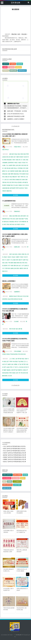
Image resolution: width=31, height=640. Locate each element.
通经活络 (16, 265)
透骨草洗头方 (22, 70)
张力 (6, 271)
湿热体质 (18, 67)
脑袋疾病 (16, 211)
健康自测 (10, 116)
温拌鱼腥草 (13, 188)
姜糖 (6, 188)
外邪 (22, 224)
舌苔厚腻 (20, 168)
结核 (20, 218)
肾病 (18, 296)
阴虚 (16, 361)
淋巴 (5, 224)
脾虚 (22, 361)
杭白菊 (26, 171)
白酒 (12, 370)
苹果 (27, 154)
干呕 (9, 262)
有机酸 (8, 185)
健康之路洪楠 (7, 488)
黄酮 (7, 191)
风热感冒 (9, 159)
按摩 (12, 168)
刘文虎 (25, 296)
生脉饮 (4, 354)
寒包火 (7, 149)
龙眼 (9, 174)
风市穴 (26, 257)
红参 (12, 364)
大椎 (5, 168)
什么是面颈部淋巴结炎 (9, 201)
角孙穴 (10, 257)
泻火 (6, 171)
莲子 (8, 361)
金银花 (4, 157)
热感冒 (17, 171)
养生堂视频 (17, 351)
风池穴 (24, 162)
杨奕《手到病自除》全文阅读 (19, 111)
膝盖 (20, 171)
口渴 (5, 179)
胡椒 (6, 176)
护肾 (11, 367)
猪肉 (12, 157)
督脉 (17, 159)
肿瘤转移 (23, 221)
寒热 (10, 191)
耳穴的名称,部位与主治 (17, 113)
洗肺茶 (5, 67)
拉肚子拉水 (16, 103)
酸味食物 (4, 375)
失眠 (13, 358)
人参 (16, 358)
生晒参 (15, 364)
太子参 (19, 364)
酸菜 (5, 370)
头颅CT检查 (17, 485)
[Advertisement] (15, 22)
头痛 (13, 216)
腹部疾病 (10, 103)
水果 (23, 182)
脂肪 (22, 218)
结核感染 (11, 221)
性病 (19, 299)
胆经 (17, 260)
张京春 (21, 367)
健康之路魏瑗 (17, 474)
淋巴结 (16, 221)
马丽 (16, 329)
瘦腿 (15, 262)
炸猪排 (18, 224)
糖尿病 (11, 296)
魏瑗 (4, 481)
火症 (9, 375)
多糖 (23, 179)
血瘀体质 (5, 64)
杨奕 (9, 111)
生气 (23, 265)
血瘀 (17, 218)
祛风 (17, 165)
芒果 (20, 174)
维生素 (8, 168)
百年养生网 (15, 3)
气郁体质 (11, 67)
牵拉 (26, 262)
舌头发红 (15, 185)
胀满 (26, 265)
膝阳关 (21, 268)
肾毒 (13, 179)
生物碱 (17, 179)
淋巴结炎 (12, 224)
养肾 (10, 373)
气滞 (20, 221)
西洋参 (19, 358)
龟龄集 (8, 370)
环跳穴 (22, 257)
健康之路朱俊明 (7, 485)
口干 (13, 367)
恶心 (26, 254)
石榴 (26, 179)
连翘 (3, 188)
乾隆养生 (20, 370)
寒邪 (25, 165)
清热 (24, 159)
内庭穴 (20, 162)
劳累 (6, 268)
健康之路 (16, 247)
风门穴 (21, 159)
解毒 (3, 171)
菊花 (24, 154)
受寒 (12, 182)
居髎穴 (18, 257)
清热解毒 (4, 162)
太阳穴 (8, 260)
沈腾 (19, 329)
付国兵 (19, 254)
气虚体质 (12, 64)
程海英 (21, 157)
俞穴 (20, 265)
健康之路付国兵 (15, 268)
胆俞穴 (6, 257)
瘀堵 (25, 268)
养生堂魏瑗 (16, 478)
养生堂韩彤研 (7, 478)
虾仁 (25, 176)
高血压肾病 (11, 299)
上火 (10, 358)
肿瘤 (16, 216)
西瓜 (7, 157)
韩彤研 (23, 478)
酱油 (17, 174)
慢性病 (16, 299)
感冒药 (24, 174)
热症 (27, 174)
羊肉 (11, 218)
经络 (23, 262)
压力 (8, 179)
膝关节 (21, 260)
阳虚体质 (5, 70)
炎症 (14, 218)
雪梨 (3, 182)
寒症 (3, 176)
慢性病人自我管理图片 (9, 281)
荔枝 (6, 174)
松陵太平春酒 (10, 354)
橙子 (16, 176)
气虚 (19, 361)
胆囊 (17, 262)
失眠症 (14, 373)
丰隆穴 (16, 162)
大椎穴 (14, 159)
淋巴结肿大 (24, 216)
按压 (20, 179)
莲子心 (17, 367)
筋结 (9, 268)
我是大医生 (17, 146)
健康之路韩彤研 (7, 474)
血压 (21, 296)
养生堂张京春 (22, 354)
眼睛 (12, 262)
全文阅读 (15, 195)
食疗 (15, 157)
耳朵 (27, 260)
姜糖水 (20, 185)
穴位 (9, 113)
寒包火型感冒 (18, 182)
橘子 (19, 176)
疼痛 (5, 159)
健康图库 (10, 119)
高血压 (15, 296)
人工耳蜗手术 (17, 481)
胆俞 (20, 262)
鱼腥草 (10, 165)
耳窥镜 (9, 481)
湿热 (6, 262)
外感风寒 (12, 171)
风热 (11, 185)
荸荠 (22, 176)
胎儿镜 (25, 474)
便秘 (10, 216)
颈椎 (17, 157)
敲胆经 (6, 265)
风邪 (22, 165)
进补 (17, 373)
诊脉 (8, 367)
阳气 (5, 367)
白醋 (23, 171)
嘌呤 (14, 165)
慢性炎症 (6, 221)
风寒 (27, 168)
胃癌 (10, 329)
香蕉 (22, 154)
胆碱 (3, 174)
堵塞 (12, 265)
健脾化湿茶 (13, 70)
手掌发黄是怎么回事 (18, 116)
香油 (11, 176)
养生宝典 (23, 34)
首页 (19, 34)
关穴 (3, 268)
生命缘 (16, 321)
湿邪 (10, 254)
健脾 (9, 364)
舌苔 (24, 168)
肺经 (19, 165)
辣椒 (15, 174)
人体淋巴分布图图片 (18, 119)
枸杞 (19, 154)
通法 (3, 262)
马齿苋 (25, 157)
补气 (6, 364)
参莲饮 (16, 354)
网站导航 (14, 34)
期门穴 (4, 260)
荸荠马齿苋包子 (20, 188)
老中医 (25, 367)
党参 (26, 358)
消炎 (27, 159)
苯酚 (13, 176)
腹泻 (13, 154)
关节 (9, 265)
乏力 (25, 361)
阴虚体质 (19, 64)
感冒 (3, 149)
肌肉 (3, 271)
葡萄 (12, 174)
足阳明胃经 (11, 162)
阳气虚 (15, 370)
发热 (19, 216)
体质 (11, 179)
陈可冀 (23, 364)
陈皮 (16, 154)
